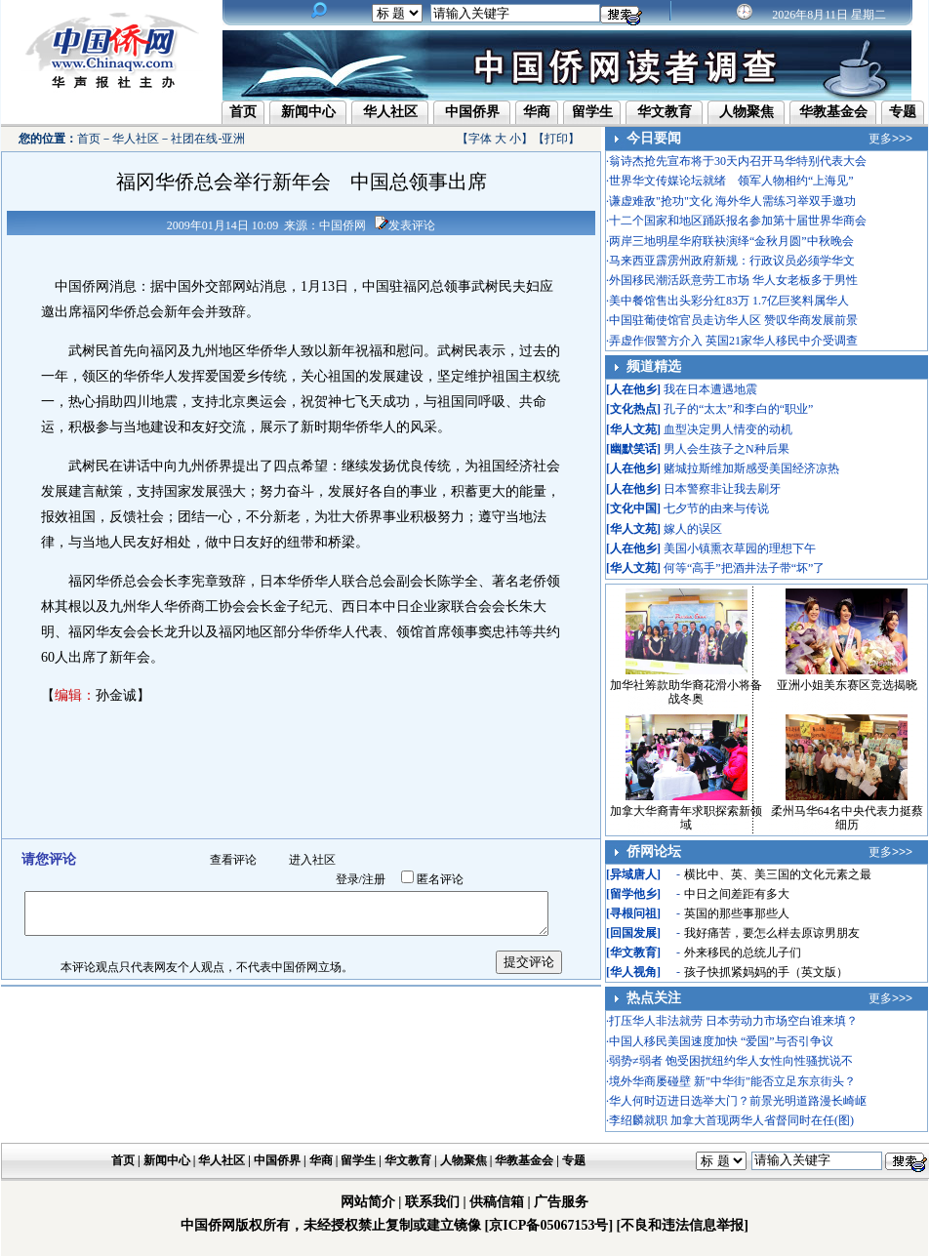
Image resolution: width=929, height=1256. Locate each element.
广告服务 (561, 1202)
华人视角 (633, 972)
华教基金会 (833, 111)
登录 (347, 879)
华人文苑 (633, 429)
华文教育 (664, 111)
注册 (373, 879)
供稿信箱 (496, 1202)
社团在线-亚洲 (208, 138)
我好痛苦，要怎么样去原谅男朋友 (772, 933)
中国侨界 (472, 111)
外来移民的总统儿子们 (742, 952)
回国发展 (633, 933)
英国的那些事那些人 (736, 913)
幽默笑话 (633, 449)
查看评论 (233, 860)
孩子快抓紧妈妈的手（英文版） (766, 972)
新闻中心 (308, 111)
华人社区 (390, 111)
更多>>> (890, 138)
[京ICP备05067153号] (549, 1225)
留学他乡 (633, 894)
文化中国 (633, 508)
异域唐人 (633, 874)
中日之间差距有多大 (736, 894)
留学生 (592, 111)
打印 (556, 138)
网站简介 (368, 1202)
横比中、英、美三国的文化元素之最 (777, 874)
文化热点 (633, 409)
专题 (902, 111)
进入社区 (312, 860)
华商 (536, 111)
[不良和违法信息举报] (682, 1225)
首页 (243, 111)
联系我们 (432, 1202)
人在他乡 (633, 389)
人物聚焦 (746, 111)
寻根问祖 (633, 913)
